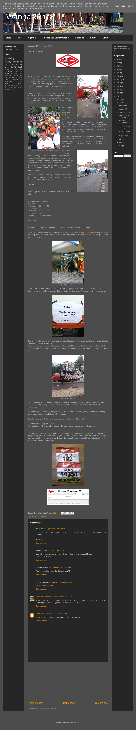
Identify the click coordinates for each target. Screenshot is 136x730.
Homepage (69, 703)
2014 (119, 90)
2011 (119, 100)
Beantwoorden (41, 543)
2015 (119, 86)
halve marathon (11, 69)
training (16, 85)
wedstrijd (42, 517)
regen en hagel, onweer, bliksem (81, 232)
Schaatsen (8, 83)
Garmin (15, 75)
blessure (19, 83)
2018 (119, 76)
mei (120, 146)
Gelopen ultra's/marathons (55, 38)
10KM (16, 73)
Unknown (40, 614)
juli (120, 139)
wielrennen (8, 81)
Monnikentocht (124, 132)
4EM (13, 77)
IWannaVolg (125, 49)
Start (8, 38)
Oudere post (101, 703)
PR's (19, 38)
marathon (17, 62)
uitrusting (16, 79)
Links (105, 38)
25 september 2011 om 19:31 (60, 597)
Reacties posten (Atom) (48, 708)
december (123, 102)
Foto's (93, 38)
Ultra (16, 71)
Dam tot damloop (122, 122)
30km (13, 67)
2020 (119, 70)
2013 (119, 93)
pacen (7, 73)
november (123, 106)
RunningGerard (42, 597)
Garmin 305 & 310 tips (123, 116)
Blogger (76, 722)
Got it (130, 6)
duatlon (12, 87)
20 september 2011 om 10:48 (60, 568)
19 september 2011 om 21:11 (55, 529)
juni (120, 142)
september (123, 112)
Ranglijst (79, 38)
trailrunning (17, 64)
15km (6, 77)
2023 (119, 63)
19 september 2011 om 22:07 (52, 551)
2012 (119, 96)
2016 (119, 83)
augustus (122, 136)
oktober (122, 109)
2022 (119, 66)
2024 (119, 59)
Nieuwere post (35, 703)
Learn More (120, 6)
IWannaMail (124, 47)
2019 (119, 73)
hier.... (35, 220)
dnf (9, 85)
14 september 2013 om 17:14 (56, 614)
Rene (64, 112)
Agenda (32, 38)
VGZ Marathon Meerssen (124, 127)
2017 (119, 80)
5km (6, 87)
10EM (36, 517)
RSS (116, 51)
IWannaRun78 (29, 16)
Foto (6, 75)
